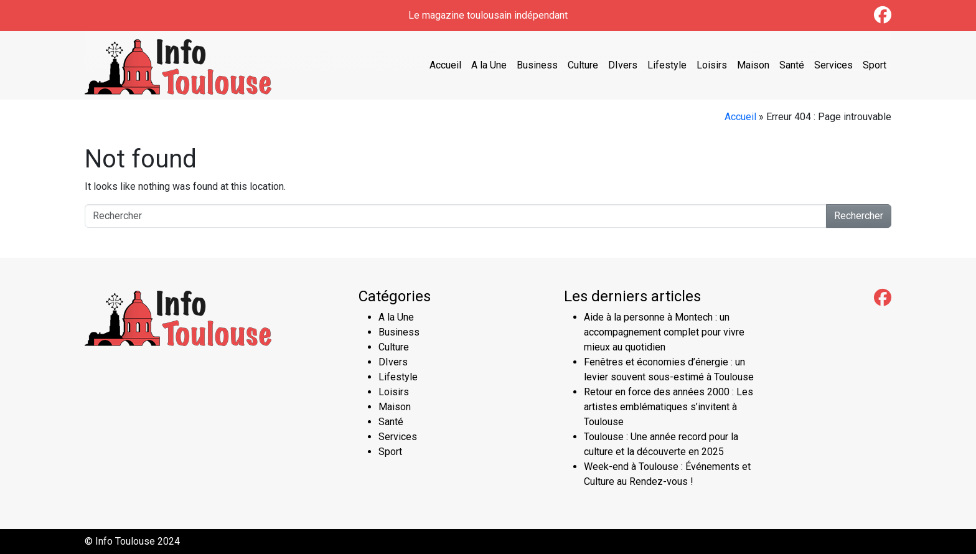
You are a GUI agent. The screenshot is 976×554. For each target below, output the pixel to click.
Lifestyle (667, 65)
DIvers (622, 65)
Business (537, 65)
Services (833, 65)
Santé (791, 65)
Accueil (445, 65)
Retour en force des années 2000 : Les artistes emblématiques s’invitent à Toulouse (668, 407)
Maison (753, 65)
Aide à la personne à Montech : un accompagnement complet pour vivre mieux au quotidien (664, 332)
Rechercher (858, 216)
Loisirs (712, 65)
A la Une (489, 65)
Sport (874, 65)
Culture (583, 65)
